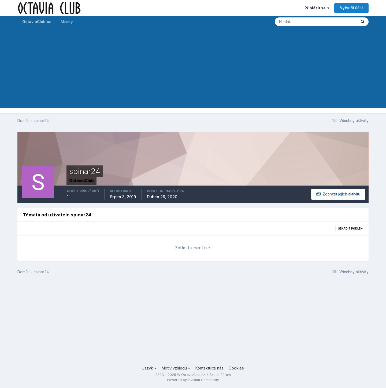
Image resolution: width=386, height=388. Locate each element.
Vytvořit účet (351, 8)
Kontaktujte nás (209, 368)
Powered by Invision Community (193, 380)
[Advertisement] (193, 70)
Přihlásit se (317, 8)
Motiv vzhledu (175, 368)
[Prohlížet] (296, 21)
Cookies (236, 368)
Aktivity (67, 22)
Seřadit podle (350, 228)
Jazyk (149, 368)
